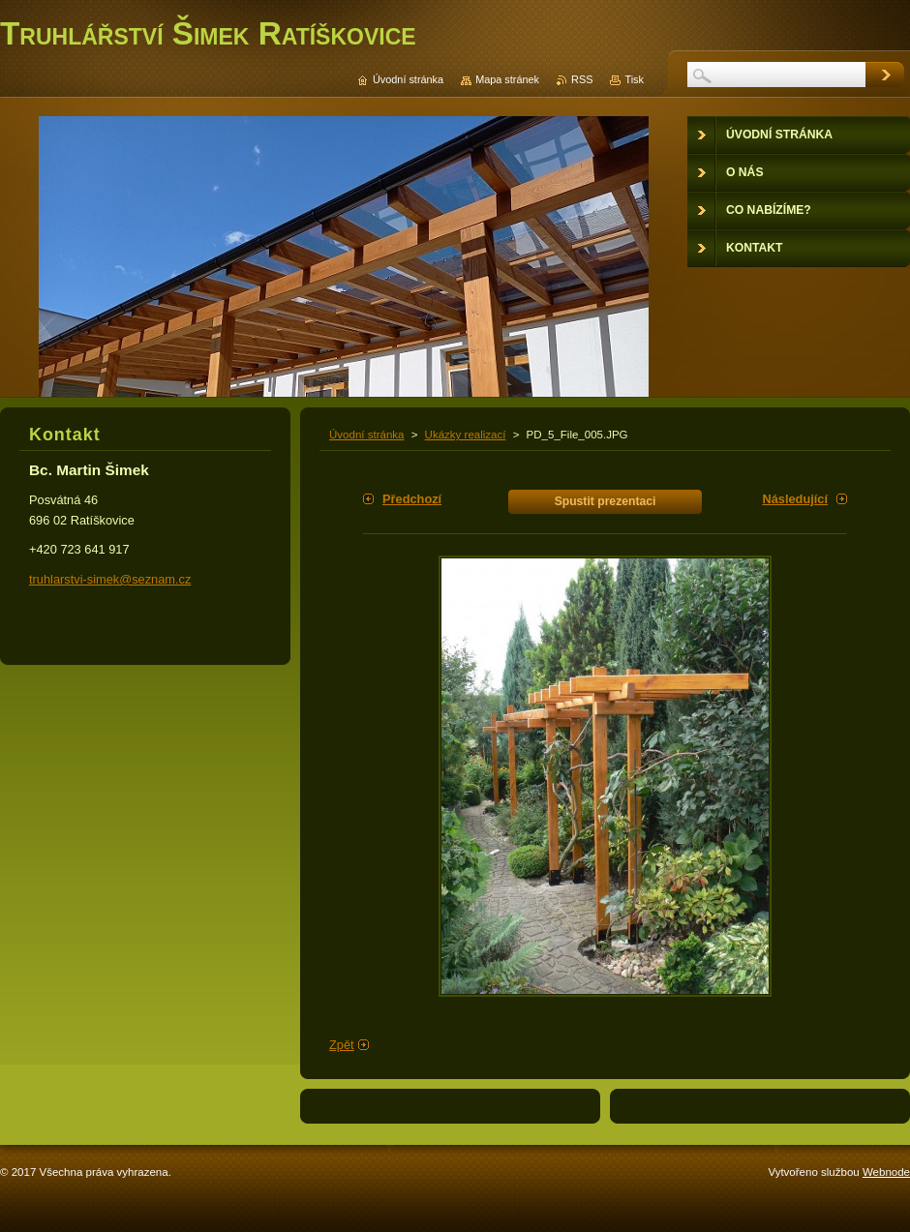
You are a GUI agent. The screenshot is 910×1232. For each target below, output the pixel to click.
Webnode (886, 1172)
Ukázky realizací (465, 434)
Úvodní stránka (366, 434)
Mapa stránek (507, 79)
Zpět (341, 1044)
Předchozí (411, 499)
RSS (581, 79)
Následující (795, 499)
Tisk (634, 79)
